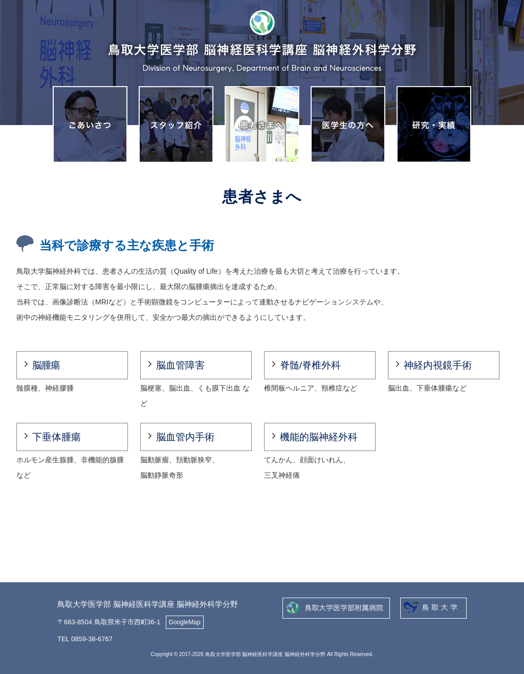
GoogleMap (185, 622)
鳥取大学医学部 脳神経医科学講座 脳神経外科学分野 (147, 604)
